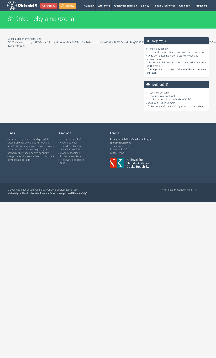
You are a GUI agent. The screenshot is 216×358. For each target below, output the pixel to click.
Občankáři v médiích (71, 149)
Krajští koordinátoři (70, 146)
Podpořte (67, 5)
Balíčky (146, 5)
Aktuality (89, 5)
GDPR (63, 163)
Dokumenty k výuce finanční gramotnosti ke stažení (175, 106)
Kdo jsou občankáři (70, 139)
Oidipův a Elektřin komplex (162, 103)
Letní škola (103, 5)
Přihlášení (201, 5)
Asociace (185, 5)
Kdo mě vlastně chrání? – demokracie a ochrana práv (177, 52)
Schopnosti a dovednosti (161, 96)
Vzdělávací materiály (125, 5)
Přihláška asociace (70, 156)
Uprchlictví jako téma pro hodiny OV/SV (169, 99)
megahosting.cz (183, 189)
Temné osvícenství (158, 48)
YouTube (49, 5)
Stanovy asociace (70, 153)
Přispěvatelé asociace (72, 159)
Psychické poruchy (158, 92)
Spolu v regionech (165, 5)
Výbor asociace (68, 142)
